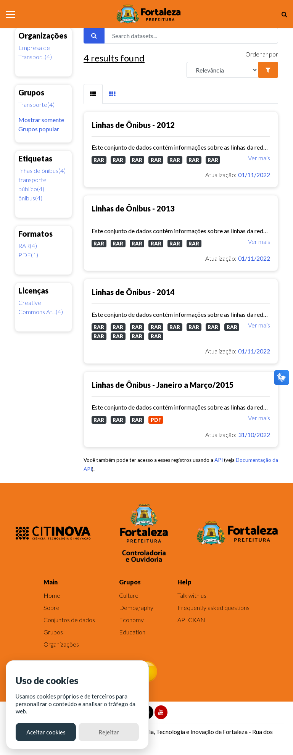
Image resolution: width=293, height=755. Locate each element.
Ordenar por (261, 54)
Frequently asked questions (213, 607)
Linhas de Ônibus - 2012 (133, 124)
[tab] (93, 94)
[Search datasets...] (191, 35)
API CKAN (191, 619)
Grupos (53, 632)
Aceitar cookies (46, 732)
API (218, 460)
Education (132, 632)
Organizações (61, 644)
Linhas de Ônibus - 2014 (133, 292)
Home (51, 595)
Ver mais (259, 157)
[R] (222, 70)
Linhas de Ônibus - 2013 (133, 208)
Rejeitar (108, 732)
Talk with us (191, 595)
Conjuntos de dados (69, 619)
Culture (128, 595)
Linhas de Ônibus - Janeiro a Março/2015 (163, 384)
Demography (136, 607)
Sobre (51, 607)
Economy (131, 619)
